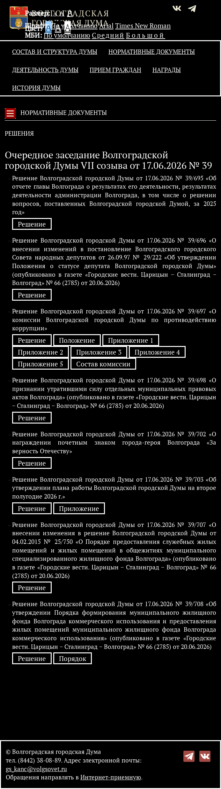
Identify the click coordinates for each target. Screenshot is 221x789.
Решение (32, 224)
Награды (166, 70)
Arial (106, 25)
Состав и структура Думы (54, 52)
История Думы (36, 88)
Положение (77, 340)
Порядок (72, 658)
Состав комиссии (103, 364)
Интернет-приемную (110, 777)
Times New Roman (143, 25)
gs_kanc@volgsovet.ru (36, 769)
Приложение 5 (40, 364)
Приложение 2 (40, 352)
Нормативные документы (151, 52)
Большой (145, 35)
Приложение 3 (99, 352)
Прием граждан (115, 70)
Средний (108, 35)
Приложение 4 (157, 352)
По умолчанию (74, 25)
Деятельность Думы (45, 70)
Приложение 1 (130, 340)
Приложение (79, 508)
